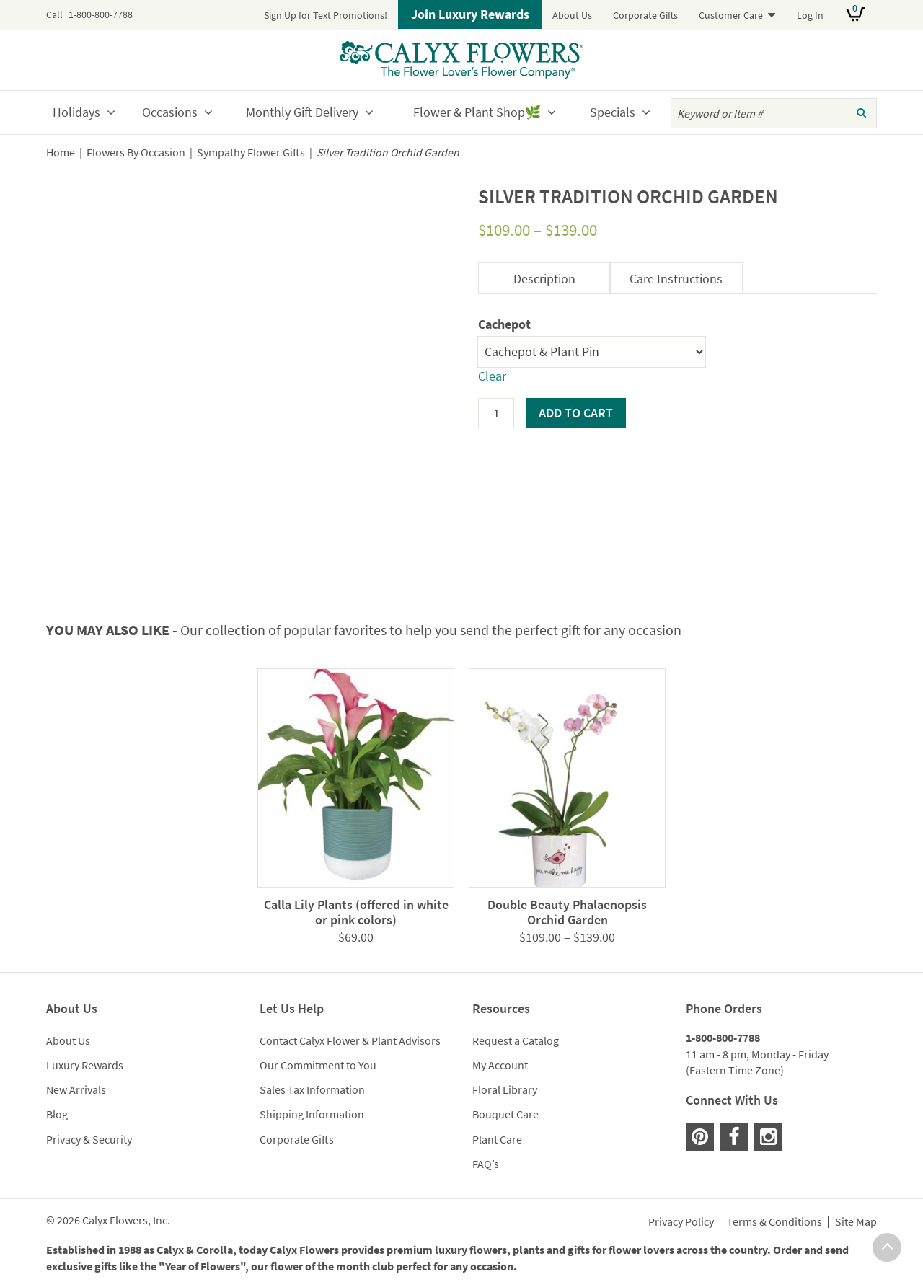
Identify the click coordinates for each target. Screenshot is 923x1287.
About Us (572, 15)
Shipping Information (312, 1114)
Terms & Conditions (774, 1222)
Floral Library (504, 1089)
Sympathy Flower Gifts (251, 152)
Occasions (170, 112)
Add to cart (576, 412)
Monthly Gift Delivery (302, 112)
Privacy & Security (89, 1139)
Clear (492, 376)
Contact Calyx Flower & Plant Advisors (350, 1040)
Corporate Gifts (645, 15)
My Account (500, 1065)
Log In (810, 15)
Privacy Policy (681, 1222)
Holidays (76, 112)
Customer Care (731, 15)
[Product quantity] (496, 413)
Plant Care (497, 1139)
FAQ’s (485, 1163)
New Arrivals (76, 1089)
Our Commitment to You (318, 1065)
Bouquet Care (505, 1114)
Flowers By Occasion (136, 152)
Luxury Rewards (84, 1065)
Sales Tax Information (312, 1089)
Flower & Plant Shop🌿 (477, 112)
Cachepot (504, 324)
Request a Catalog (515, 1040)
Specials (612, 112)
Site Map (856, 1222)
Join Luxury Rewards (470, 14)
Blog (57, 1114)
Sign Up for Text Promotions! (325, 15)
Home (60, 152)
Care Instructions (676, 278)
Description (544, 278)
